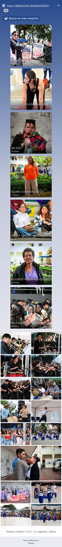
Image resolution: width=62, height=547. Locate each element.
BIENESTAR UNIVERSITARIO (32, 6)
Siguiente (42, 531)
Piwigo (31, 543)
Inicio (10, 6)
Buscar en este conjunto (23, 18)
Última (52, 531)
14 (35, 531)
